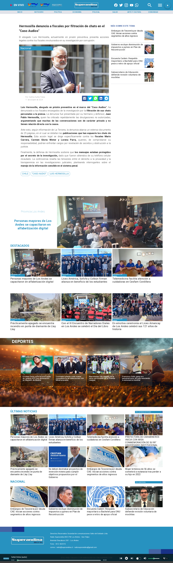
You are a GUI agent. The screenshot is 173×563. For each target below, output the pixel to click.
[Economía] (77, 12)
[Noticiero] (38, 12)
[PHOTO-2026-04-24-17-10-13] (35, 276)
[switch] (138, 558)
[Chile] (25, 174)
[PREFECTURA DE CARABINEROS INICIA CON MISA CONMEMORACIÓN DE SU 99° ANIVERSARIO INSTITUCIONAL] (144, 440)
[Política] (57, 12)
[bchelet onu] (149, 67)
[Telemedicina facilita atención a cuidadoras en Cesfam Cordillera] (137, 282)
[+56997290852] (136, 8)
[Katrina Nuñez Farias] (44, 97)
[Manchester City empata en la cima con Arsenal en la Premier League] (103, 378)
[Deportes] (28, 357)
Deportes (28, 357)
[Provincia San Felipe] (17, 320)
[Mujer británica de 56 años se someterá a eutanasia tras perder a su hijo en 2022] (144, 472)
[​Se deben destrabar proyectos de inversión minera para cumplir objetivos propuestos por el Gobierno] (67, 472)
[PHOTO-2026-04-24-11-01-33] (137, 276)
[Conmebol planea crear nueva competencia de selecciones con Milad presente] (70, 378)
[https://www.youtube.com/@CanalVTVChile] (131, 8)
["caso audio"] (39, 174)
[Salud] (115, 12)
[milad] (70, 373)
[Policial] (96, 12)
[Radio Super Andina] (149, 8)
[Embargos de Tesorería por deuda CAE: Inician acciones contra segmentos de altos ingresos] (127, 35)
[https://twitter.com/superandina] (121, 8)
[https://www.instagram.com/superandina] (126, 8)
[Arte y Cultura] (134, 12)
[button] (25, 174)
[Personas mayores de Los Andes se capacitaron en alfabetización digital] (35, 282)
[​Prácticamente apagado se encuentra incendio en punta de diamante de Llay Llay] (35, 326)
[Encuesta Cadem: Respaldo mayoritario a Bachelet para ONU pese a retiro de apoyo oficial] (127, 63)
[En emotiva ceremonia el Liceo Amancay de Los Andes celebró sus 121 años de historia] (137, 326)
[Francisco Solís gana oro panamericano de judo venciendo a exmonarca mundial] (136, 378)
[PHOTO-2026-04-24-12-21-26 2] (86, 276)
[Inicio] (19, 12)
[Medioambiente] (34, 411)
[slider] (17, 560)
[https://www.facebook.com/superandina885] (116, 8)
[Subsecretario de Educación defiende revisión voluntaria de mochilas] (127, 76)
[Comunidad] (153, 12)
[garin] (37, 373)
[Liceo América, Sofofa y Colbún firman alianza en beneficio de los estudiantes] (86, 282)
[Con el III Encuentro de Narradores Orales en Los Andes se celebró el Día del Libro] (86, 326)
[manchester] (103, 373)
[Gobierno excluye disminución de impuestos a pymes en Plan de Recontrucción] (127, 49)
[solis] (136, 373)
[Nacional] (36, 48)
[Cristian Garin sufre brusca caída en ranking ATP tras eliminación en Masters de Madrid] (37, 378)
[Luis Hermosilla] (59, 174)
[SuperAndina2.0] (86, 8)
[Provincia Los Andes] (17, 275)
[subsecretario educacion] (149, 81)
